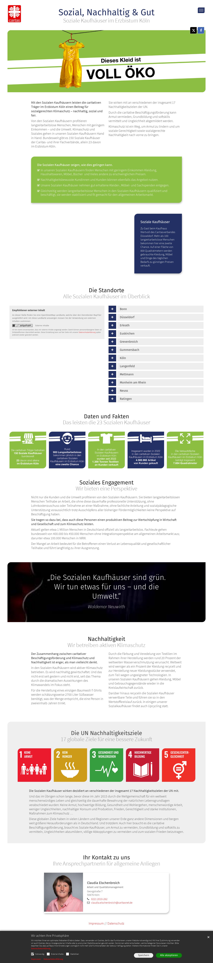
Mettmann (127, 374)
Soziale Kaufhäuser (155, 222)
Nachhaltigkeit (106, 639)
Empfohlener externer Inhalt (28, 310)
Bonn (123, 309)
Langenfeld (127, 366)
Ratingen (126, 399)
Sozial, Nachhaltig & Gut (106, 12)
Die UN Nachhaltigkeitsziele (106, 733)
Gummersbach (129, 350)
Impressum (36, 959)
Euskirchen (127, 333)
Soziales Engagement (106, 482)
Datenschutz (115, 923)
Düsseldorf (127, 317)
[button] (193, 30)
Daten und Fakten (106, 416)
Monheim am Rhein (133, 382)
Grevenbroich (129, 341)
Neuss (124, 390)
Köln (123, 358)
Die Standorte (106, 290)
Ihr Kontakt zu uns (106, 857)
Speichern (143, 955)
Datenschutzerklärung (41, 948)
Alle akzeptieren (169, 955)
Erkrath (125, 325)
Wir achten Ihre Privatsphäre (50, 936)
